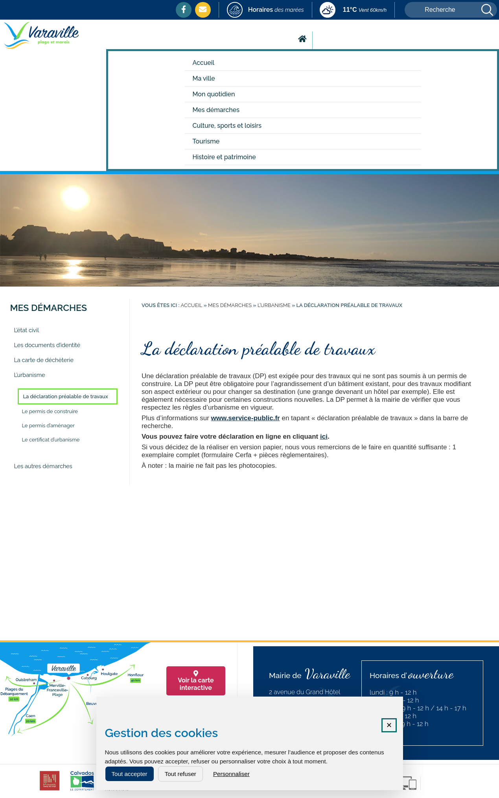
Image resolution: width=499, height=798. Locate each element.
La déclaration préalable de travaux (65, 396)
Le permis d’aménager (48, 425)
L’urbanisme (29, 374)
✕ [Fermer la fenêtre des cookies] (389, 725)
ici (324, 436)
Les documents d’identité (47, 345)
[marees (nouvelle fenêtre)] (265, 10)
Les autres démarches (43, 466)
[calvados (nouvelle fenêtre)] (82, 790)
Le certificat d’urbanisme (50, 440)
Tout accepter (129, 773)
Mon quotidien (214, 94)
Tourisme (206, 141)
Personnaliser (231, 773)
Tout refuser (180, 773)
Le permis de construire (50, 411)
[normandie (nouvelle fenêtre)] (116, 790)
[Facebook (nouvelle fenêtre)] (183, 9)
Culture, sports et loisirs (227, 125)
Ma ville (204, 78)
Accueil (204, 62)
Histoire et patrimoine (224, 157)
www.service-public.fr (245, 418)
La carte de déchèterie (44, 360)
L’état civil (26, 330)
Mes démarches (216, 110)
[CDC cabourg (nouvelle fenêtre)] (49, 790)
